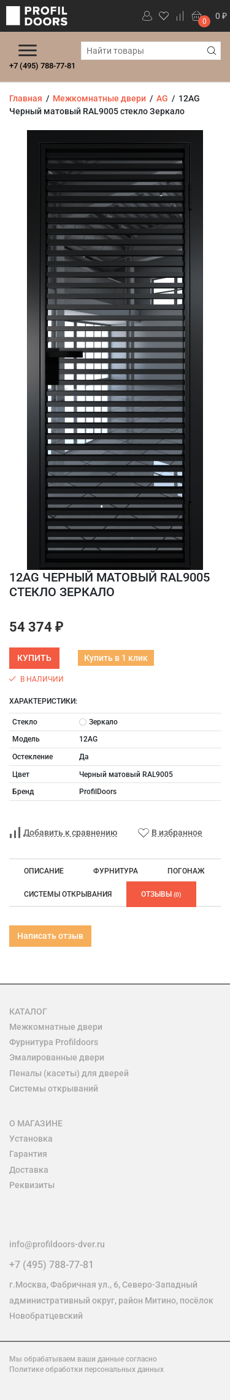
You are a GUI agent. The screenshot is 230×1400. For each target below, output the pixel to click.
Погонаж (185, 871)
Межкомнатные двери (55, 1027)
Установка (31, 1138)
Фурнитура (115, 871)
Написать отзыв (50, 936)
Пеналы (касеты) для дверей (69, 1073)
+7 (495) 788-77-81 (42, 65)
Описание (44, 871)
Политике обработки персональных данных (86, 1369)
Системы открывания (68, 894)
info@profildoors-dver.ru (57, 1244)
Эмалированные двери (56, 1057)
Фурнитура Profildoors (53, 1042)
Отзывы (161, 894)
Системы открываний (53, 1088)
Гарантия (28, 1154)
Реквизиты (32, 1185)
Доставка (28, 1170)
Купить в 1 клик (116, 658)
